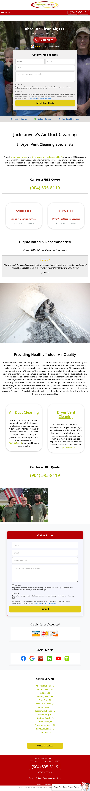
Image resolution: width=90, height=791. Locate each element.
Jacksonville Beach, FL (45, 705)
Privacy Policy (33, 93)
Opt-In (19, 86)
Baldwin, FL (45, 687)
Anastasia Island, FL (45, 680)
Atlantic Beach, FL (45, 684)
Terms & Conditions (45, 93)
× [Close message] (80, 785)
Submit (45, 603)
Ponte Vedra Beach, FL (45, 719)
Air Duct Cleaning (24, 406)
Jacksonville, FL (45, 701)
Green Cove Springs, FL (45, 698)
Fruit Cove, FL (45, 694)
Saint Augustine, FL (45, 723)
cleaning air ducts (19, 151)
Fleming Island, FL (45, 691)
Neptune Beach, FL (45, 712)
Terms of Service (63, 782)
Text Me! (20, 79)
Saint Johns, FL (45, 727)
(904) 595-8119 (78, 12)
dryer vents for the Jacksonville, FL (47, 151)
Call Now (43, 34)
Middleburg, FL (45, 709)
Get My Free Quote (45, 97)
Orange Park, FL (45, 716)
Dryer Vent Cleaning (66, 409)
